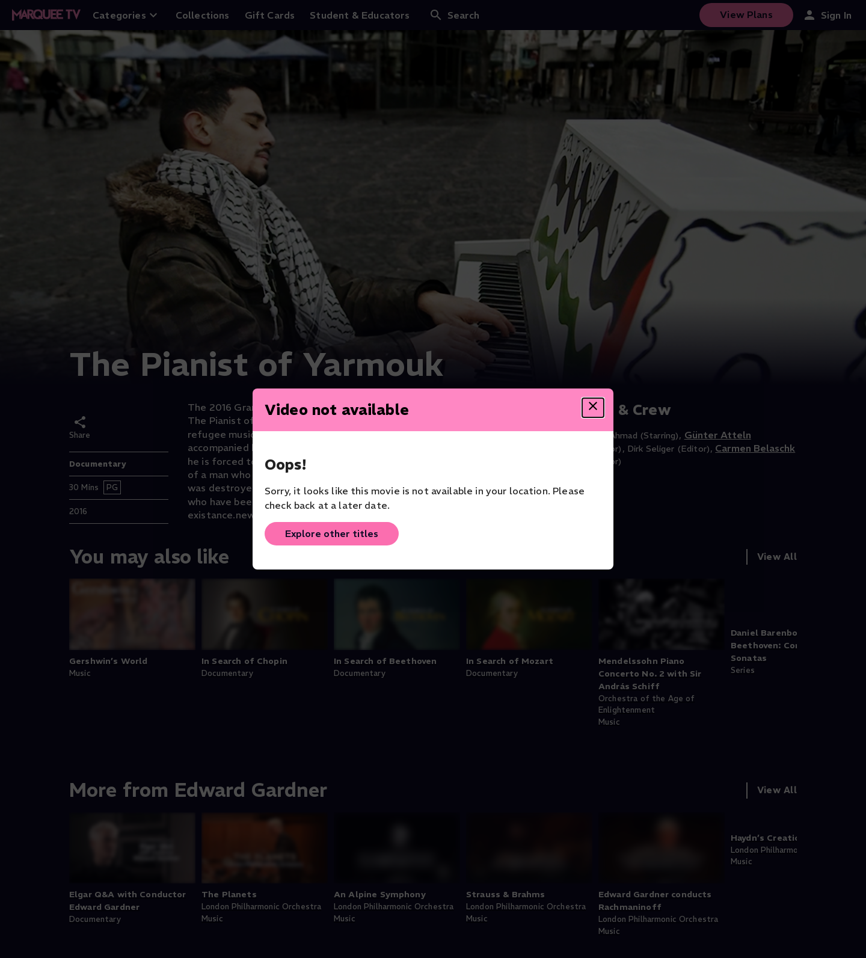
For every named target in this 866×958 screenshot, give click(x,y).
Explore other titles (331, 533)
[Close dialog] (593, 407)
